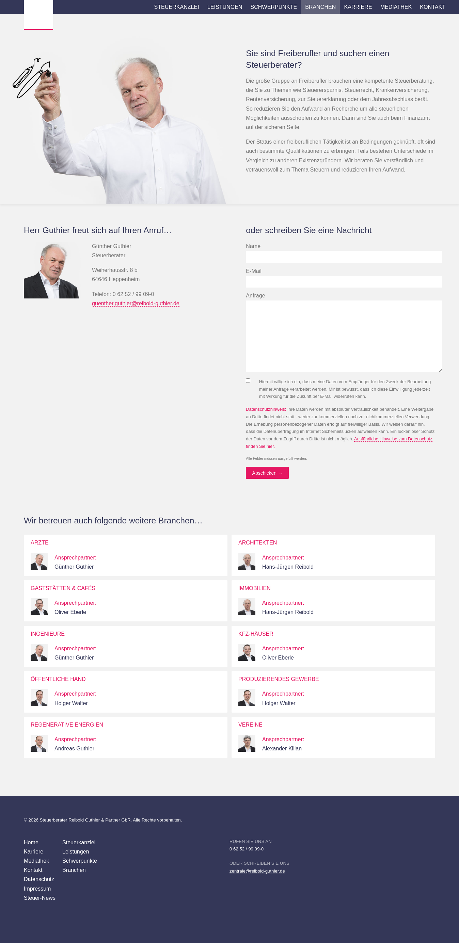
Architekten (257, 542)
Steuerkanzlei (176, 7)
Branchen (320, 7)
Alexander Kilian (282, 748)
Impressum (37, 888)
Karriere (358, 7)
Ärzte (40, 542)
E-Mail (254, 271)
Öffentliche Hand (58, 679)
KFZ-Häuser (255, 634)
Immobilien (254, 588)
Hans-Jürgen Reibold (288, 567)
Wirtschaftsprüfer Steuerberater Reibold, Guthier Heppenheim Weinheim (38, 14)
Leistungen (224, 7)
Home (31, 842)
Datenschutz (39, 879)
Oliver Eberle (70, 612)
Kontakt (432, 7)
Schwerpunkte (274, 7)
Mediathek (396, 7)
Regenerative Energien (67, 724)
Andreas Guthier (74, 748)
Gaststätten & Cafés (63, 588)
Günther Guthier (74, 567)
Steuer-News (40, 898)
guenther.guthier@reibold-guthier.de (135, 303)
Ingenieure (48, 634)
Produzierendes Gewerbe (278, 679)
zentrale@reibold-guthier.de (257, 871)
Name (253, 246)
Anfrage (255, 295)
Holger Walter (71, 703)
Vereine (250, 724)
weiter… (218, 555)
